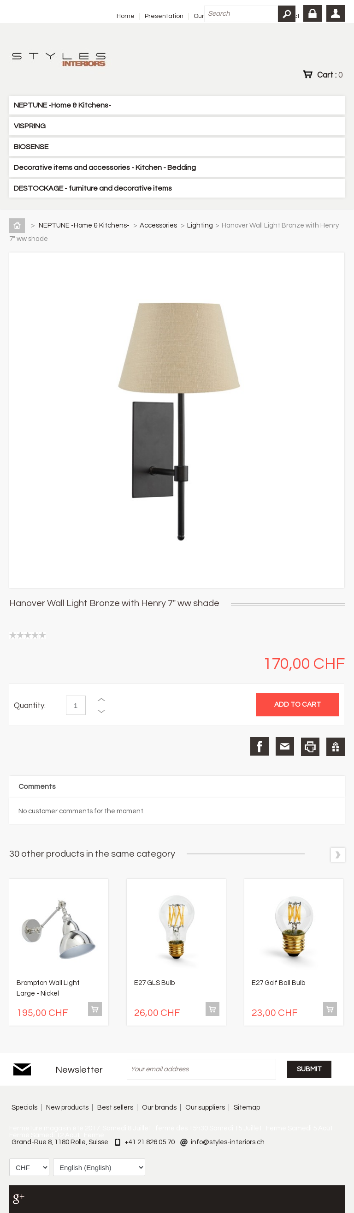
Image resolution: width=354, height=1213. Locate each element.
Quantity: (30, 706)
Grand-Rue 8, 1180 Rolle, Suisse (60, 1142)
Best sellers (115, 1107)
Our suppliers (205, 1107)
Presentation (164, 16)
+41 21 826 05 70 (149, 1142)
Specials (24, 1107)
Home (126, 16)
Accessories (159, 225)
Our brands (159, 1107)
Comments (37, 786)
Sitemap (247, 1107)
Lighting (200, 225)
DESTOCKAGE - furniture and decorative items (93, 188)
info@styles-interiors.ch (228, 1142)
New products (67, 1107)
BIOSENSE (31, 146)
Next (338, 855)
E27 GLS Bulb (154, 982)
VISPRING (30, 126)
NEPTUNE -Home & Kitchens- (62, 105)
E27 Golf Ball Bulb (278, 982)
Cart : (329, 75)
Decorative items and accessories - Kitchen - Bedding (105, 167)
